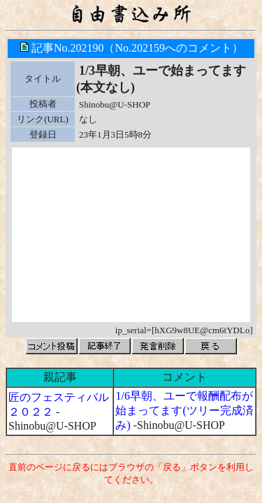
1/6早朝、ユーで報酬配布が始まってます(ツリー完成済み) (184, 410)
